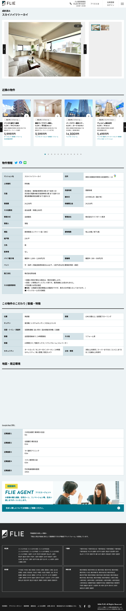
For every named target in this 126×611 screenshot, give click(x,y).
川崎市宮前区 (116, 580)
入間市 (37, 556)
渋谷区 (35, 572)
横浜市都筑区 (106, 577)
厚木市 (111, 585)
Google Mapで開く (8, 425)
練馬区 (25, 575)
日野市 (57, 577)
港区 (30, 570)
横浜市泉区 (90, 577)
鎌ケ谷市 (98, 554)
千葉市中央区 (84, 549)
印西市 (113, 554)
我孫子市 (92, 554)
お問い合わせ (51, 606)
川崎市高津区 (99, 580)
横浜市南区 (115, 570)
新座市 (50, 556)
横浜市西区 (101, 570)
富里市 (118, 554)
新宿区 (34, 570)
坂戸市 (35, 559)
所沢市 (39, 554)
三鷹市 (20, 577)
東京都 (6, 569)
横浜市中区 (108, 570)
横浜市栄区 (83, 577)
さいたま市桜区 (33, 551)
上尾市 (53, 554)
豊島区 (48, 572)
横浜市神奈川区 (92, 570)
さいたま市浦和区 (44, 551)
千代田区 (21, 570)
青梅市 (25, 577)
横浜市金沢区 (103, 572)
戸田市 (32, 556)
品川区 (56, 570)
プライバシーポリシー (15, 606)
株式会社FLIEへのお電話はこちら (66, 606)
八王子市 (44, 575)
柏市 (117, 551)
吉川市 (45, 559)
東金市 (108, 551)
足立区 (29, 575)
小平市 (53, 577)
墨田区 (47, 570)
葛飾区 (34, 575)
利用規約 (4, 606)
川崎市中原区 (91, 580)
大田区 (25, 572)
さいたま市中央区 (23, 551)
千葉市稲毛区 (102, 549)
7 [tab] (64, 154)
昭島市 (34, 577)
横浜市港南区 (92, 575)
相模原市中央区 (101, 583)
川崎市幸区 (83, 580)
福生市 (36, 580)
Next (85, 49)
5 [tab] (58, 154)
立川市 (50, 575)
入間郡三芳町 (22, 562)
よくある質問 (41, 606)
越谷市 (25, 556)
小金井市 (47, 577)
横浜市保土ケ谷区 (85, 572)
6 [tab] (61, 154)
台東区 (42, 570)
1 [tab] (45, 154)
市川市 (90, 551)
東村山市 (21, 580)
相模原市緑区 (92, 583)
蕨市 (28, 556)
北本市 (20, 559)
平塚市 (82, 585)
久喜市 (54, 556)
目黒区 (20, 572)
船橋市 (94, 551)
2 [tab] (48, 154)
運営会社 (33, 606)
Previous (4, 49)
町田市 (42, 577)
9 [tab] (71, 154)
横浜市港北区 (111, 572)
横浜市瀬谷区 (114, 575)
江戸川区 (38, 575)
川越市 (30, 554)
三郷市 (30, 559)
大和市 (115, 585)
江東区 (51, 570)
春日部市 (44, 554)
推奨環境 (26, 606)
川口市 (34, 554)
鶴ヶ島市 (40, 559)
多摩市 (45, 580)
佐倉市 (103, 551)
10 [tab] (74, 154)
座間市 (87, 588)
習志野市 (112, 551)
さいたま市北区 (22, 549)
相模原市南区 (110, 583)
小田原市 (95, 585)
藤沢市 (90, 585)
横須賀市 (117, 583)
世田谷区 (29, 572)
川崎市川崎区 (114, 577)
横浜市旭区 (99, 575)
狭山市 (49, 554)
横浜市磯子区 (94, 572)
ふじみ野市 (51, 559)
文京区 (38, 570)
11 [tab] (77, 154)
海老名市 (82, 588)
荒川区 (56, 572)
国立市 (32, 580)
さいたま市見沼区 (44, 549)
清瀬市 (41, 580)
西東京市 (54, 580)
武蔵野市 (54, 575)
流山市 (82, 554)
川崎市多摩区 (107, 580)
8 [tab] (67, 154)
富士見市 (25, 559)
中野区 (39, 572)
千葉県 (68, 548)
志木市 (46, 556)
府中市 (29, 577)
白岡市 (57, 559)
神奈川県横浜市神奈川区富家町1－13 (101, 177)
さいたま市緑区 (22, 554)
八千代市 (86, 554)
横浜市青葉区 (98, 577)
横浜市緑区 (106, 575)
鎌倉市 (86, 585)
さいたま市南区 (54, 551)
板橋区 (20, 575)
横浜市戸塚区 (84, 575)
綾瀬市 (92, 588)
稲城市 (50, 580)
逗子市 (106, 585)
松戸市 (99, 551)
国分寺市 (26, 580)
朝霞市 (41, 556)
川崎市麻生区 (84, 583)
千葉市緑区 (117, 549)
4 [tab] (54, 154)
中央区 (26, 570)
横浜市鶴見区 (84, 570)
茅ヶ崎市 (101, 585)
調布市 (38, 577)
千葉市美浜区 (84, 551)
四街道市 (108, 554)
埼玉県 (6, 548)
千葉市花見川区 (92, 549)
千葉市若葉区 (110, 549)
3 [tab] (51, 154)
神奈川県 (68, 569)
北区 (52, 572)
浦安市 (103, 554)
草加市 (20, 556)
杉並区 (44, 572)
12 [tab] (80, 154)
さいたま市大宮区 (33, 549)
